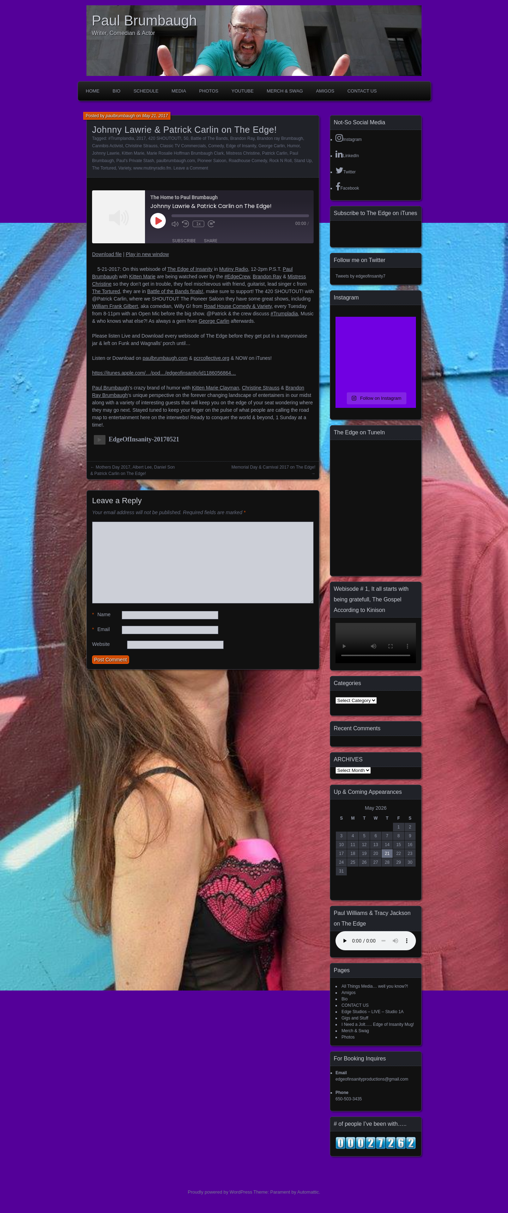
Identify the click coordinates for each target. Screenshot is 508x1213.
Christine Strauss (141, 145)
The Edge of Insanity (189, 269)
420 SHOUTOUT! (164, 138)
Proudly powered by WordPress (220, 1192)
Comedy (216, 145)
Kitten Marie (133, 153)
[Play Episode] (158, 220)
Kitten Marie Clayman (215, 388)
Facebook (347, 186)
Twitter (345, 170)
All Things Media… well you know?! (374, 986)
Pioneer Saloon (211, 160)
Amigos (325, 91)
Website (101, 644)
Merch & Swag (285, 91)
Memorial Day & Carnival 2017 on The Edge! (273, 467)
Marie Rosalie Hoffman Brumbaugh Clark (185, 153)
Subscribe (184, 241)
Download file (107, 254)
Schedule (145, 91)
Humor (293, 145)
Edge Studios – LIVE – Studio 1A (372, 1011)
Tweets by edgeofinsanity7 (360, 276)
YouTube (242, 91)
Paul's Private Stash (135, 160)
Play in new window (147, 254)
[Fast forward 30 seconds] (211, 223)
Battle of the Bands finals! (175, 291)
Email (101, 629)
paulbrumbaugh (120, 115)
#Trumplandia (121, 138)
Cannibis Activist (107, 145)
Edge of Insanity (241, 145)
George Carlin (272, 145)
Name (101, 614)
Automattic (308, 1192)
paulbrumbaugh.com (175, 160)
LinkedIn (347, 154)
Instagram (348, 137)
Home (92, 91)
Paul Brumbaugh (144, 20)
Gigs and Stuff (354, 1018)
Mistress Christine (243, 153)
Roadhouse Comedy (248, 160)
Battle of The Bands (209, 138)
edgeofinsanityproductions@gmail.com (371, 1079)
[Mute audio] (175, 224)
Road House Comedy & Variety (238, 306)
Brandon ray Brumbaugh (280, 138)
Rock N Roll (280, 160)
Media (178, 91)
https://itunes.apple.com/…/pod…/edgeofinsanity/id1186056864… (164, 373)
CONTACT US (362, 91)
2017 (141, 138)
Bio (116, 91)
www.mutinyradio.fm (152, 168)
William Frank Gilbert (115, 306)
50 (186, 138)
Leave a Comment (191, 168)
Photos (208, 91)
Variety (125, 168)
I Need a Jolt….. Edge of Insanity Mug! (377, 1024)
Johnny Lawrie (105, 153)
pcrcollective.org (211, 358)
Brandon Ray (242, 138)
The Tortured (104, 168)
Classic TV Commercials (183, 145)
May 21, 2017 (155, 115)
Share (210, 241)
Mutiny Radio (233, 269)
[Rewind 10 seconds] (185, 223)
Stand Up (303, 160)
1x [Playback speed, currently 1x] (198, 223)
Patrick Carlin (274, 153)
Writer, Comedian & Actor (123, 33)
